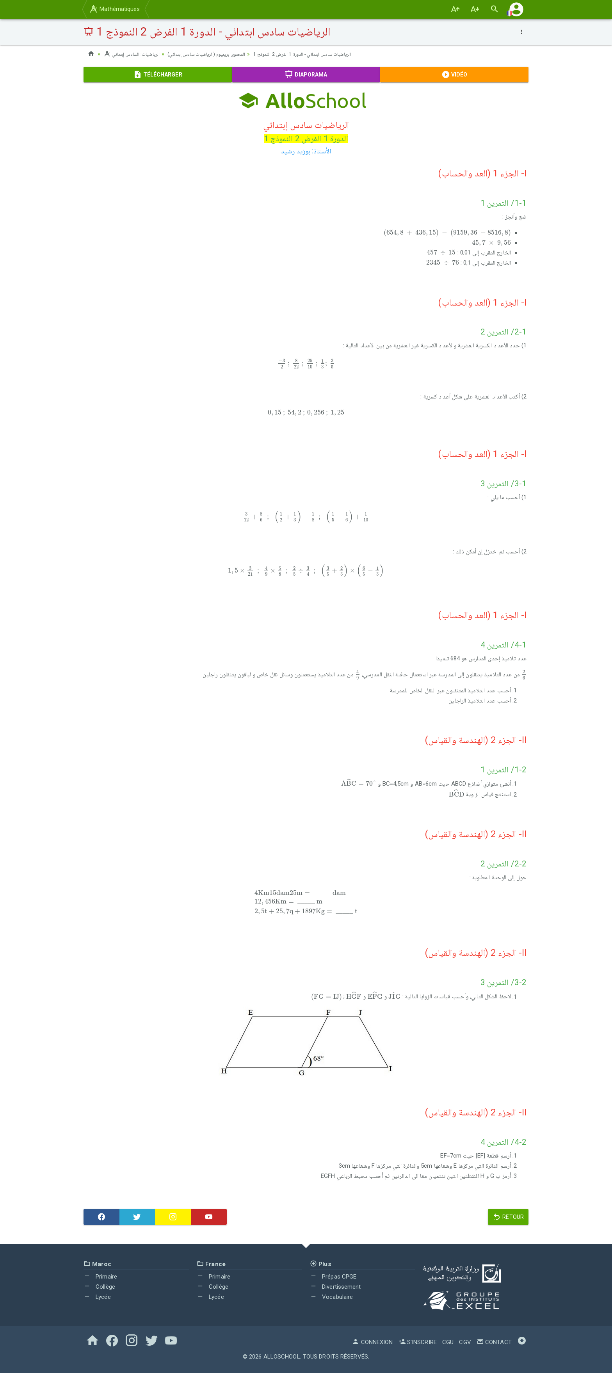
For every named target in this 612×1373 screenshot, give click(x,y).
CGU (448, 1342)
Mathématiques (114, 8)
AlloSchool (281, 1356)
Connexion (372, 1342)
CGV (465, 1342)
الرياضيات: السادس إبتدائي (134, 54)
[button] (516, 9)
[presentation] (447, 233)
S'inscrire (418, 1342)
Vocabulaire (331, 1296)
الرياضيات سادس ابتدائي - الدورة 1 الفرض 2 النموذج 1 (324, 54)
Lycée (97, 1296)
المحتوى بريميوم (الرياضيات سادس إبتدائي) (217, 54)
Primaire (100, 1276)
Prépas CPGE (333, 1276)
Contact (494, 1342)
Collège (99, 1286)
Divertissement (335, 1286)
